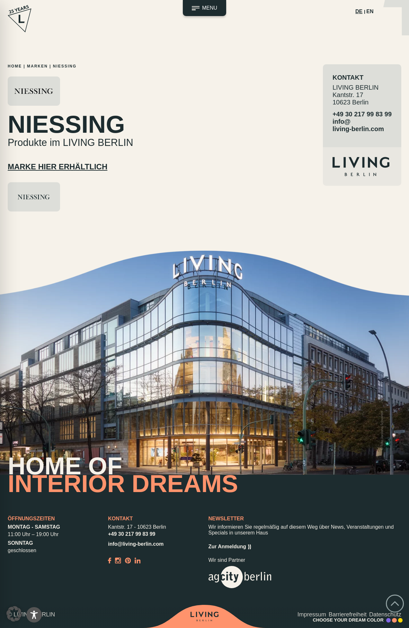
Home (15, 66)
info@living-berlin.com (358, 125)
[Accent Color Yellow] (400, 620)
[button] (14, 614)
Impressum (312, 614)
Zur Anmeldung (230, 547)
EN (369, 11)
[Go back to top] (395, 604)
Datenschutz (385, 614)
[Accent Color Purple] (388, 620)
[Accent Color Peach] (394, 620)
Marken (37, 66)
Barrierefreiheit (348, 614)
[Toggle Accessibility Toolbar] (34, 614)
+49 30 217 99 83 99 (362, 114)
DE (358, 11)
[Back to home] (205, 616)
